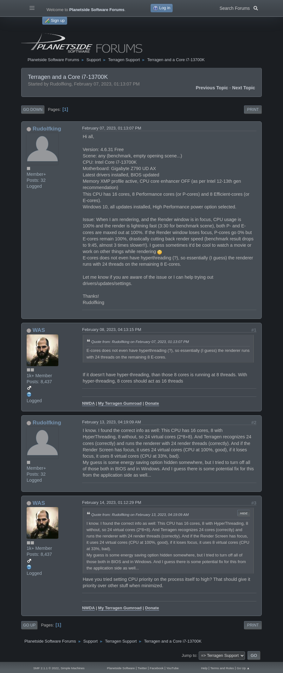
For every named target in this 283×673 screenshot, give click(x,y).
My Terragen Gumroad (120, 403)
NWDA (88, 403)
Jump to (189, 655)
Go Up (29, 625)
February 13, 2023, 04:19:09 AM (111, 422)
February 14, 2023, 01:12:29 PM (111, 502)
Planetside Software (121, 668)
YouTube (172, 668)
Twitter (142, 668)
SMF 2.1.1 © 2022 (46, 668)
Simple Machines (72, 668)
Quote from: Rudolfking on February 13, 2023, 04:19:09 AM (140, 514)
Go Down (32, 109)
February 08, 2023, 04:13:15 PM (111, 329)
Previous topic (212, 87)
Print (253, 109)
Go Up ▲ (243, 668)
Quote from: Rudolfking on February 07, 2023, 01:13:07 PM (140, 342)
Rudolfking (47, 128)
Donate (152, 403)
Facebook (156, 668)
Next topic (243, 87)
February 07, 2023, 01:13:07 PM (111, 128)
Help (204, 668)
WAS (39, 330)
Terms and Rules (222, 668)
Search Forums (239, 8)
